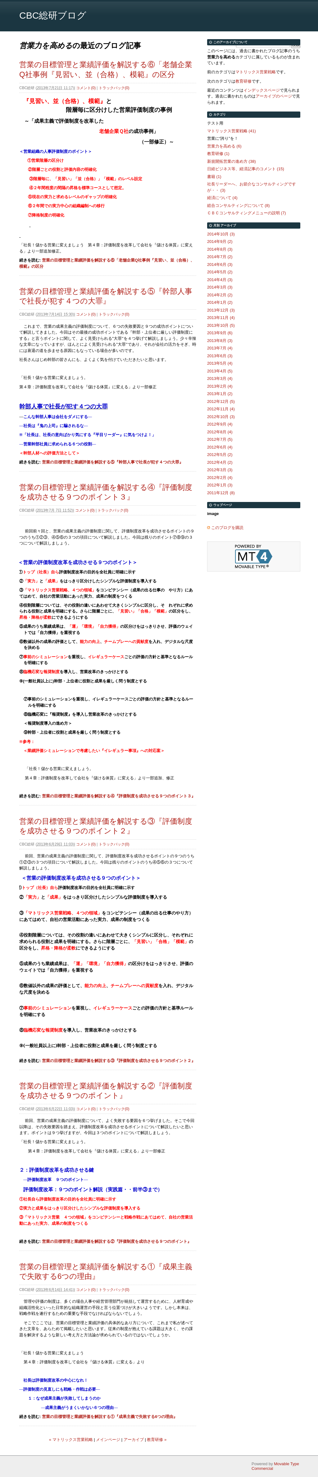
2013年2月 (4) (220, 386)
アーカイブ (134, 1439)
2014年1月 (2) (220, 302)
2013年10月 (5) (221, 325)
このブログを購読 (227, 527)
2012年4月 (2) (220, 462)
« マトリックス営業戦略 (71, 1439)
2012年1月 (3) (220, 485)
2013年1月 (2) (220, 393)
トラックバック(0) (114, 88)
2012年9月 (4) (220, 424)
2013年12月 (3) (221, 310)
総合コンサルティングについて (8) (238, 205)
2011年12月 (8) (221, 492)
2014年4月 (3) (220, 279)
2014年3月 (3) (220, 287)
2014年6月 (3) (220, 264)
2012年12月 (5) (221, 401)
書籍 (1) (214, 176)
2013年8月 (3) (220, 340)
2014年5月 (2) (220, 272)
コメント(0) (86, 88)
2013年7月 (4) (220, 348)
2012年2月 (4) (220, 477)
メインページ (108, 1439)
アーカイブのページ (274, 96)
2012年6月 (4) (220, 447)
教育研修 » (156, 1439)
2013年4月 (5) (220, 371)
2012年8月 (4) (220, 432)
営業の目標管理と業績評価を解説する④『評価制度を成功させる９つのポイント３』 (118, 796)
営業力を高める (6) (224, 146)
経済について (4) (222, 197)
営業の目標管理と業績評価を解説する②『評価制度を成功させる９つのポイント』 (116, 1241)
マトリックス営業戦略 (255, 72)
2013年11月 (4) (221, 317)
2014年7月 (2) (220, 256)
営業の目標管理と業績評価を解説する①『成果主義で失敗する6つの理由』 (109, 1416)
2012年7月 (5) (220, 439)
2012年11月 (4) (221, 409)
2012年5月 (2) (220, 454)
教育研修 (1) (218, 153)
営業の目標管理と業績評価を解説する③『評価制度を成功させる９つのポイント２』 (118, 1060)
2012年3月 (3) (220, 469)
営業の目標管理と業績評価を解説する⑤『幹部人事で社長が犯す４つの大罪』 (112, 462)
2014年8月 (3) (220, 249)
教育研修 (243, 81)
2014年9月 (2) (220, 241)
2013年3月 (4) (220, 378)
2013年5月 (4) (220, 363)
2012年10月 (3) (221, 416)
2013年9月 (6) (220, 333)
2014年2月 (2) (220, 295)
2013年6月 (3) (220, 355)
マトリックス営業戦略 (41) (231, 131)
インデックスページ (261, 90)
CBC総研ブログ (52, 15)
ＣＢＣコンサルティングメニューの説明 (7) (246, 213)
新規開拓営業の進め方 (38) (231, 161)
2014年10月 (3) (221, 234)
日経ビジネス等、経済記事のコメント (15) (245, 168)
